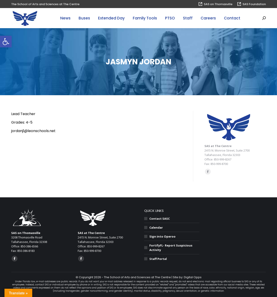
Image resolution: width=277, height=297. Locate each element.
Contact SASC (159, 219)
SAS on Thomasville (215, 4)
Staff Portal (158, 259)
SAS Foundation (251, 4)
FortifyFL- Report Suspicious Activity (170, 247)
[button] (6, 41)
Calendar (156, 227)
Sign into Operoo (162, 236)
